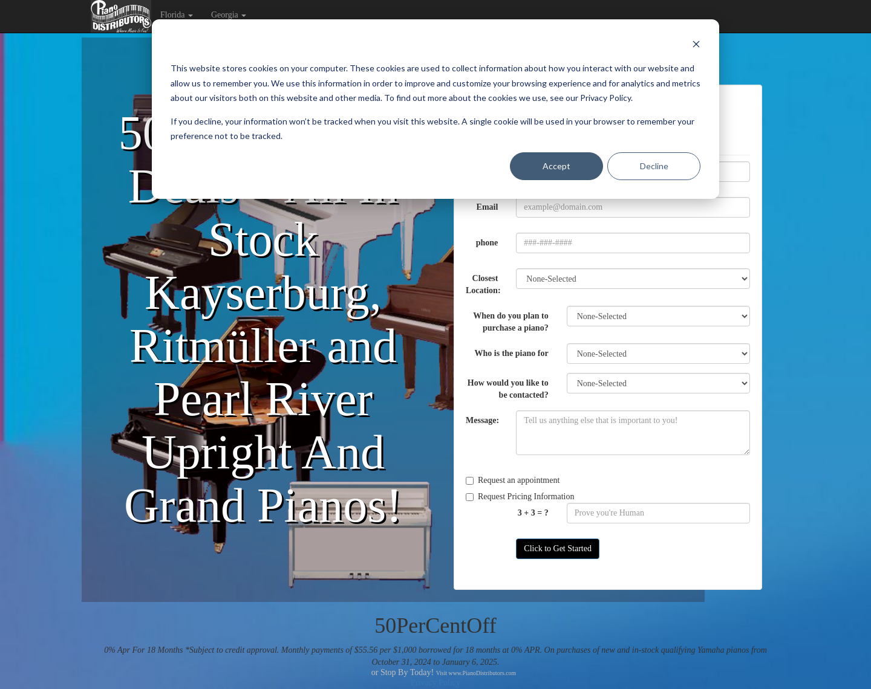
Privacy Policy (435, 682)
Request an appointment (512, 480)
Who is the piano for (512, 353)
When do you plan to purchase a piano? (510, 321)
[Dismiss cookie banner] (696, 45)
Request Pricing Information (520, 496)
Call (362, 672)
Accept (556, 166)
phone (487, 242)
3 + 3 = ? (533, 512)
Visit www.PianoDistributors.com (476, 673)
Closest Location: (483, 284)
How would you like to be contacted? (508, 388)
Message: (482, 420)
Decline (654, 166)
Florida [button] (176, 14)
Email (487, 207)
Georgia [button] (228, 14)
